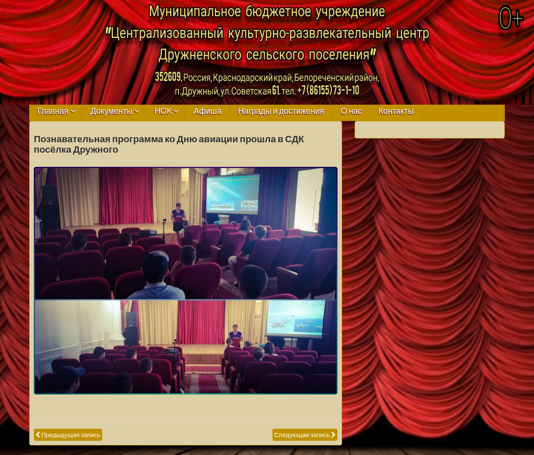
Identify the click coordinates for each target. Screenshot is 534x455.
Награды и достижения (281, 111)
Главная (53, 111)
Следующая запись (302, 434)
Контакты (395, 111)
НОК (162, 111)
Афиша (208, 111)
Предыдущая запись (71, 434)
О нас (351, 111)
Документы (112, 111)
